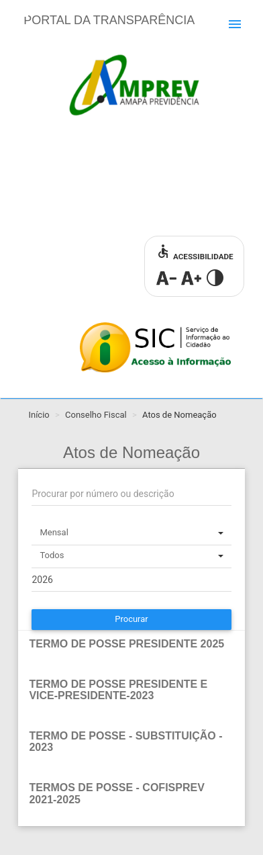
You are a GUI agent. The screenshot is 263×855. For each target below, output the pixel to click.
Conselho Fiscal (96, 415)
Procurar (131, 619)
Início (38, 415)
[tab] (131, 650)
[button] (131, 644)
